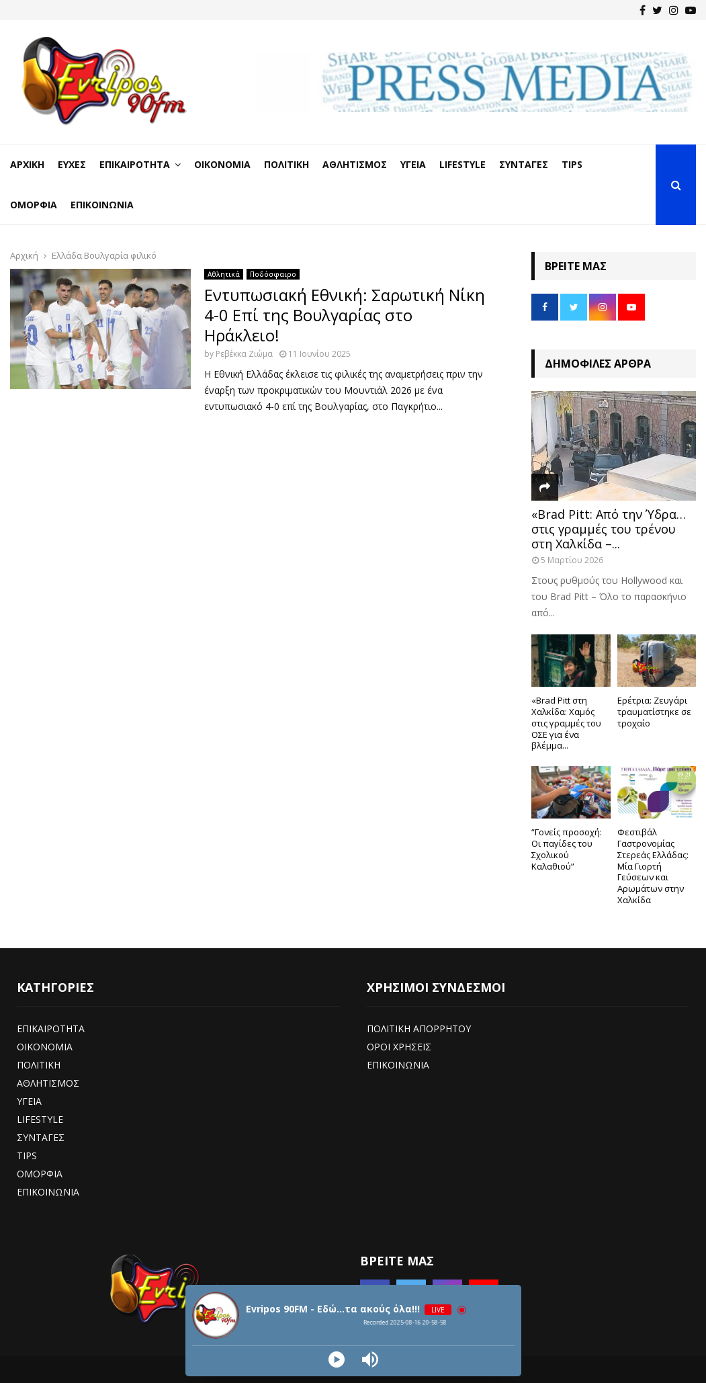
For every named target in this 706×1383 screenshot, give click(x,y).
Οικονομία (222, 164)
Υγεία (413, 164)
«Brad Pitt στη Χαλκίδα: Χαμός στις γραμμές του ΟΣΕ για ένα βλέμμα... (566, 722)
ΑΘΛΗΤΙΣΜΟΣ (48, 1083)
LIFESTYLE (40, 1119)
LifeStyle (462, 164)
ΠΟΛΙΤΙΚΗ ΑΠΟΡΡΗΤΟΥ (419, 1028)
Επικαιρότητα (134, 164)
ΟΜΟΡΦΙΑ (39, 1173)
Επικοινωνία (102, 204)
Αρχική (27, 164)
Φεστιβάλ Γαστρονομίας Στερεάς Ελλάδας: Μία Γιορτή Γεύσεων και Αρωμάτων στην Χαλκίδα (653, 866)
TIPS (27, 1155)
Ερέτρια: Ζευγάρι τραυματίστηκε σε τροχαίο (654, 711)
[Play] (336, 1359)
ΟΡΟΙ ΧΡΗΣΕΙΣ (399, 1046)
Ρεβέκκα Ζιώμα (244, 354)
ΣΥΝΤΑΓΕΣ (40, 1137)
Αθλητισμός (354, 164)
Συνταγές (523, 164)
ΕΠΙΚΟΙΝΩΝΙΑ (48, 1191)
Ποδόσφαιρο (273, 274)
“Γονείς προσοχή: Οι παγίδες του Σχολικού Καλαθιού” (566, 849)
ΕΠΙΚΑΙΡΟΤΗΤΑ (51, 1028)
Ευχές (72, 164)
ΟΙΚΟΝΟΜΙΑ (45, 1046)
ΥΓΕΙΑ (29, 1101)
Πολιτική (286, 164)
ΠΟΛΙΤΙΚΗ (38, 1064)
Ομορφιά (33, 204)
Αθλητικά (224, 274)
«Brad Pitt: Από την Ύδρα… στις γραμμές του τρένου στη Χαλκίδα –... (608, 528)
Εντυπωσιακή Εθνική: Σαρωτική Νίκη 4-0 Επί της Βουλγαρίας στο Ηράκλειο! (344, 315)
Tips (572, 164)
